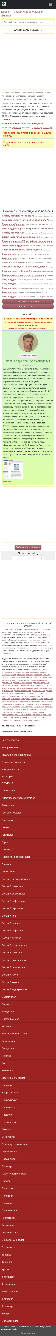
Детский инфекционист (15, 901)
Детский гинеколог (12, 886)
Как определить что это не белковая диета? (25, 220)
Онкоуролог (8, 1136)
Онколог (6, 1129)
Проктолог (8, 1188)
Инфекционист (10, 1019)
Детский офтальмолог (14, 945)
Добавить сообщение (28, 547)
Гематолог (8, 820)
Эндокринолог (10, 1321)
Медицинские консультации (28, 11)
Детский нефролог (12, 930)
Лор (4, 1063)
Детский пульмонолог (14, 960)
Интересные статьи (13, 769)
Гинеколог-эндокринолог (16, 856)
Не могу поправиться (13, 233)
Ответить (8, 481)
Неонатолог (8, 1107)
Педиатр (7, 1166)
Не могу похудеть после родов (18, 216)
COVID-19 (7, 783)
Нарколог (7, 1085)
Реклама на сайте (28, 1333)
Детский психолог (12, 952)
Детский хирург (10, 982)
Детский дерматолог (13, 893)
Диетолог (6, 15)
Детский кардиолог (13, 908)
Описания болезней (13, 762)
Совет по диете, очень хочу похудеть (21, 250)
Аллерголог (8, 790)
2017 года (47, 127)
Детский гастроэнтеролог (16, 879)
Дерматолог (9, 871)
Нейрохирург (9, 1100)
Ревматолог (8, 1217)
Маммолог (8, 1070)
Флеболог (7, 1298)
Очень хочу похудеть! (13, 245)
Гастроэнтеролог (11, 812)
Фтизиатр (7, 1306)
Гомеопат (7, 864)
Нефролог (7, 1114)
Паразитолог (9, 1159)
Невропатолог (10, 1092)
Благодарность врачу (28, 356)
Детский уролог (10, 974)
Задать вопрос (10, 740)
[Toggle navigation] (50, 4)
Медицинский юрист (13, 1078)
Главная (5, 11)
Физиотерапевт (10, 1284)
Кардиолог (8, 1026)
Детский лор (9, 915)
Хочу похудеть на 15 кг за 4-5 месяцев (21, 271)
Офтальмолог (10, 1151)
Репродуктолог (10, 1232)
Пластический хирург (14, 1173)
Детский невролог (12, 923)
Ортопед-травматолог (14, 1144)
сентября (38, 127)
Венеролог (8, 805)
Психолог (7, 1203)
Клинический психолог (15, 1033)
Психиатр (7, 1195)
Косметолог (8, 1041)
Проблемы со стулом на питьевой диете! (23, 267)
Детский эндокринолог (15, 989)
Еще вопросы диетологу (28, 301)
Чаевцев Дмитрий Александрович (28, 361)
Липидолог (8, 1048)
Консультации (10, 747)
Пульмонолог (9, 1210)
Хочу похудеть (9, 254)
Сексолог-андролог (13, 1240)
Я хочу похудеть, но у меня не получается (24, 275)
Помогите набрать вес (13, 224)
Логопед (6, 1055)
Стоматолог (8, 1247)
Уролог (6, 1269)
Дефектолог (9, 996)
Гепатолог (7, 834)
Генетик (6, 827)
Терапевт (7, 1254)
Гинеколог (7, 849)
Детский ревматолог (13, 967)
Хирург (6, 1313)
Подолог (7, 1181)
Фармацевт (8, 1276)
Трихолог (7, 1262)
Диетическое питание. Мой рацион (20, 237)
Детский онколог (11, 938)
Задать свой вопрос (28, 306)
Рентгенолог (9, 1225)
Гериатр (6, 842)
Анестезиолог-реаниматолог (18, 798)
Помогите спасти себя (13, 262)
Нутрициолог (9, 1122)
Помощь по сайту (32, 1327)
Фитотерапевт (10, 1291)
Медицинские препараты (16, 754)
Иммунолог (8, 1011)
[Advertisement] (28, 62)
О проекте (21, 1327)
